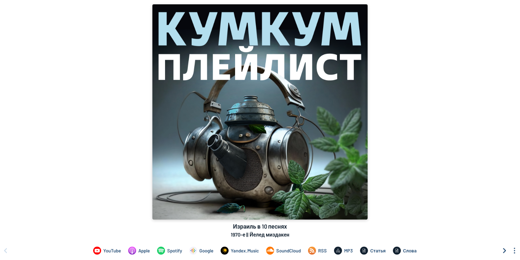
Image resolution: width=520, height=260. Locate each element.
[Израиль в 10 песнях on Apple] (139, 250)
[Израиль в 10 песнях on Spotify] (169, 250)
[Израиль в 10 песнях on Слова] (405, 250)
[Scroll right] (504, 251)
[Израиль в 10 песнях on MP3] (343, 250)
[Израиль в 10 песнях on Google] (201, 250)
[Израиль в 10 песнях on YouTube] (107, 250)
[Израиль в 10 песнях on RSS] (317, 250)
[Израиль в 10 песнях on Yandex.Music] (240, 250)
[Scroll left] (5, 251)
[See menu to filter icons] (514, 251)
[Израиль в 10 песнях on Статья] (373, 250)
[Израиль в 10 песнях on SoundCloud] (283, 250)
